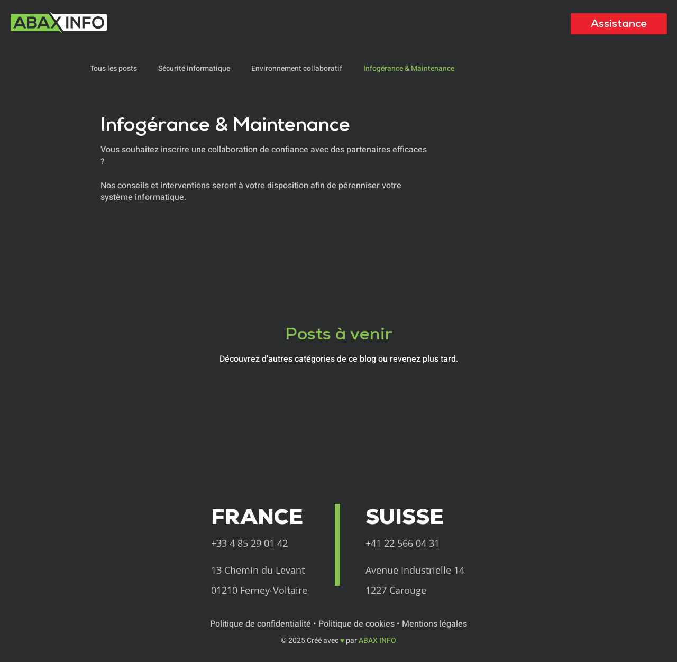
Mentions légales (434, 624)
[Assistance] (619, 23)
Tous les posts (113, 68)
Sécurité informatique (194, 68)
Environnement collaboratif (296, 68)
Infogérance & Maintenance (408, 68)
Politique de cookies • (360, 624)
